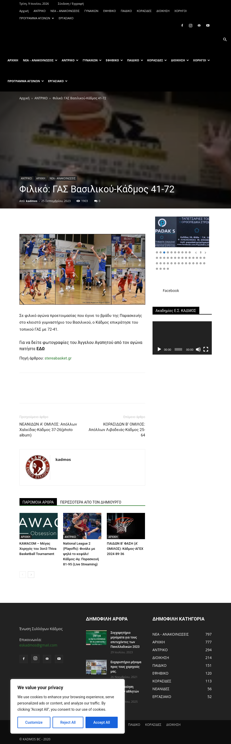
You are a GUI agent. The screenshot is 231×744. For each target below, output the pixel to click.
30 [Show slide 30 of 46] (160, 263)
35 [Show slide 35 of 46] (178, 263)
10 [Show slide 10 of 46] (189, 252)
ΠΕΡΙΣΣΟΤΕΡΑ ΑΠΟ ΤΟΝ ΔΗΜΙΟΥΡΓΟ (90, 502)
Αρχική (24, 11)
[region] (67, 706)
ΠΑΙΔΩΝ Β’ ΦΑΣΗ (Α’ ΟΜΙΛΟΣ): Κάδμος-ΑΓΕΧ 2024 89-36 (125, 548)
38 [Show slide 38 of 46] (189, 263)
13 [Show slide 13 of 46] (200, 252)
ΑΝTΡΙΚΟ (39, 11)
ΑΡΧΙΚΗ (40, 178)
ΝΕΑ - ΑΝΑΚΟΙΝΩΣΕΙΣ (63, 178)
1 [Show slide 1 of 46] (157, 252)
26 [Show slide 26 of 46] (197, 257)
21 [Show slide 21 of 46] (178, 257)
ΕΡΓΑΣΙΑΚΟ (66, 18)
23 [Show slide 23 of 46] (186, 257)
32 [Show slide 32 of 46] (168, 263)
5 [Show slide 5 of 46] (171, 252)
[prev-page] (22, 574)
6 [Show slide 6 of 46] (175, 252)
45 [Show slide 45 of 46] (164, 268)
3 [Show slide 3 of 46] (164, 252)
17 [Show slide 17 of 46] (164, 257)
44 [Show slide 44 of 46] (160, 268)
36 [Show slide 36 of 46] (182, 263)
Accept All (101, 722)
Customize (34, 722)
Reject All (68, 722)
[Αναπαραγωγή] (159, 349)
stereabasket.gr (58, 358)
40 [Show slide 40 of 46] (197, 263)
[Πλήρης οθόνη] (205, 349)
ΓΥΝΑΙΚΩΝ (91, 11)
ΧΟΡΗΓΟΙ (180, 11)
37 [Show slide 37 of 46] (186, 263)
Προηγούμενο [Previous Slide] (196, 253)
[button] (225, 39)
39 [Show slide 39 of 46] (193, 263)
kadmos (31, 201)
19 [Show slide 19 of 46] (171, 257)
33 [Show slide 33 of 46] (171, 263)
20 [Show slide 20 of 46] (175, 257)
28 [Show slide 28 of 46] (204, 257)
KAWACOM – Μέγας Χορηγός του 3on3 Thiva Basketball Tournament (38, 548)
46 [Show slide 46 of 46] (168, 268)
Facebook (171, 290)
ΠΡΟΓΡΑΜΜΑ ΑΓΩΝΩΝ (36, 18)
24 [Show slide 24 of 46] (189, 257)
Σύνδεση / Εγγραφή (71, 3)
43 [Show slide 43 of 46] (157, 268)
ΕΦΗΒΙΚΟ (109, 11)
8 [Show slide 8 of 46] (182, 252)
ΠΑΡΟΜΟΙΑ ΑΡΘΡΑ (38, 502)
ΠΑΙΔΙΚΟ (126, 11)
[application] (182, 338)
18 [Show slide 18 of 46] (168, 257)
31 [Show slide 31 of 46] (164, 263)
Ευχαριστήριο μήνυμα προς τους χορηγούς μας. (126, 666)
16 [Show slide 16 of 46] (160, 257)
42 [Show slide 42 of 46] (204, 263)
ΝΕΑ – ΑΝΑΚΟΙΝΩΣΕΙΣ (65, 11)
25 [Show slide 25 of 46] (193, 257)
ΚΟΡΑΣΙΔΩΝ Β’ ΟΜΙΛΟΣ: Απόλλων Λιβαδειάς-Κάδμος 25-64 (117, 430)
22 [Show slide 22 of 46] (182, 257)
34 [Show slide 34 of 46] (175, 263)
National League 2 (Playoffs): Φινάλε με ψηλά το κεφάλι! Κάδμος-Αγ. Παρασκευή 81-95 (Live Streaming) (81, 553)
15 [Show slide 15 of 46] (157, 257)
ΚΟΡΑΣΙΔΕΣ (144, 11)
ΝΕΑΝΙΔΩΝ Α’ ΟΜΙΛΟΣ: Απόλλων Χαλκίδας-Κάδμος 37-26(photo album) (48, 430)
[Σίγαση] (198, 349)
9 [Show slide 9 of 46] (186, 252)
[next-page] (31, 574)
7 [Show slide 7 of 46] (178, 252)
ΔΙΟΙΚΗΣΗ (162, 11)
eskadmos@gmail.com (38, 645)
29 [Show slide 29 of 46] (157, 263)
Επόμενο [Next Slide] (205, 253)
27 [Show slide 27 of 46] (200, 257)
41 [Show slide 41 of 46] (200, 263)
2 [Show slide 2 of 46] (160, 252)
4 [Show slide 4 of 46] (168, 252)
